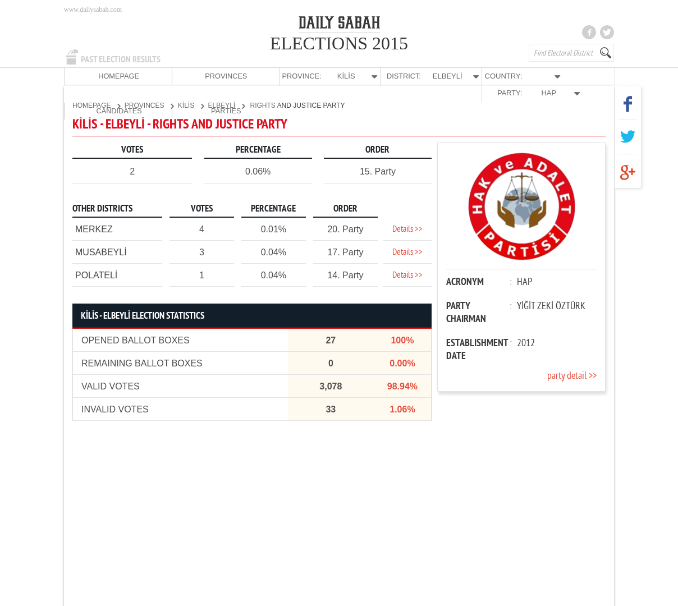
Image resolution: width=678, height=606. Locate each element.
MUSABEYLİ (101, 251)
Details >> (407, 229)
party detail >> (572, 375)
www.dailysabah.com (93, 9)
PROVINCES (147, 76)
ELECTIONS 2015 (339, 43)
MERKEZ (94, 228)
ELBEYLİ (226, 105)
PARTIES (582, 76)
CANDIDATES (528, 76)
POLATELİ (96, 274)
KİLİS (191, 105)
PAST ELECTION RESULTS (121, 59)
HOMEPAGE (92, 76)
